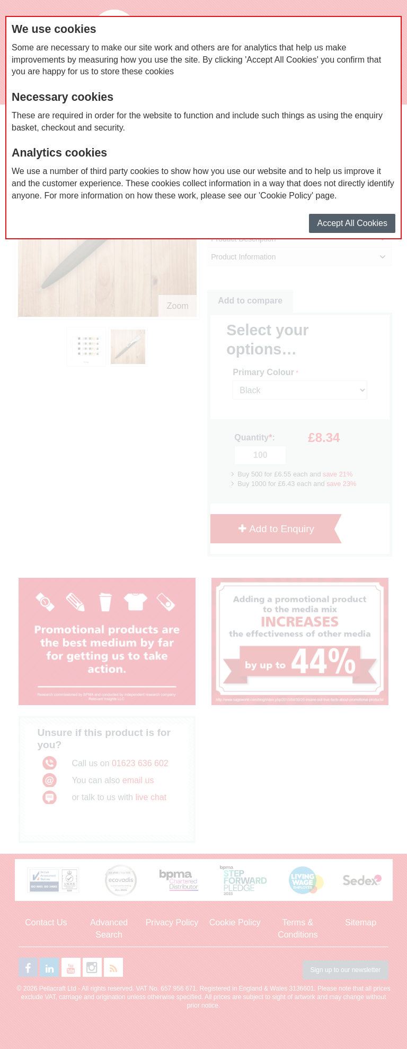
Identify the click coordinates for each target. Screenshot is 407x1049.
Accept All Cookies (352, 223)
